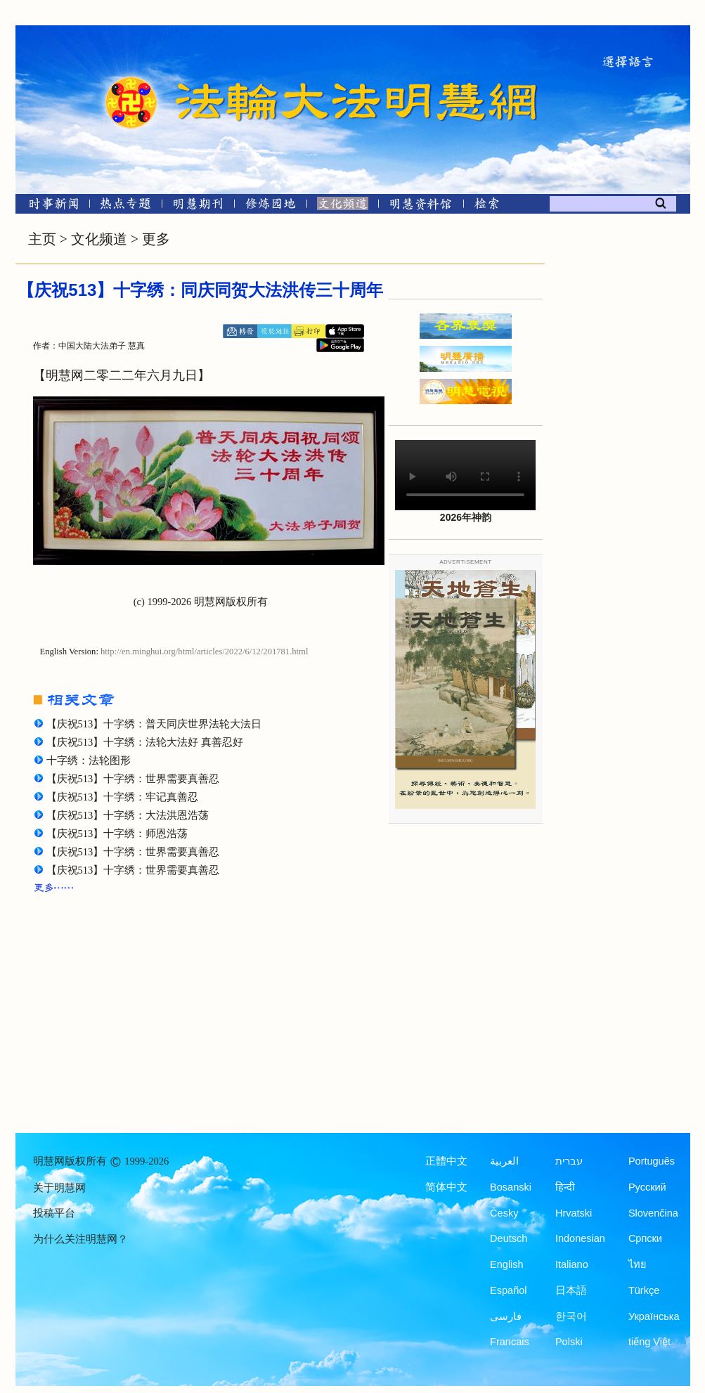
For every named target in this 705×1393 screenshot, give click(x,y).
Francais (509, 1341)
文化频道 (99, 239)
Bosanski (510, 1187)
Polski (569, 1341)
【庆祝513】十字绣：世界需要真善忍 (133, 778)
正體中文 (446, 1161)
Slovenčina (653, 1213)
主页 (42, 239)
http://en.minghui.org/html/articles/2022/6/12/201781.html (204, 651)
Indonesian (580, 1238)
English (507, 1264)
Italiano (571, 1264)
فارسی (506, 1316)
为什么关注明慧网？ (80, 1239)
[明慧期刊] (198, 206)
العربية (504, 1161)
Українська (654, 1316)
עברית (569, 1161)
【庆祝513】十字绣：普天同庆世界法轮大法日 (154, 724)
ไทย (637, 1264)
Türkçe (643, 1290)
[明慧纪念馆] (421, 206)
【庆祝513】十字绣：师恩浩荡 (117, 833)
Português (651, 1161)
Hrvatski (573, 1213)
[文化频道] (342, 206)
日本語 (571, 1290)
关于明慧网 (59, 1187)
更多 (156, 239)
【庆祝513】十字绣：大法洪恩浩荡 (127, 815)
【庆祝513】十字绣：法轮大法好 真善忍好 (144, 742)
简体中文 (446, 1187)
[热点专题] (125, 206)
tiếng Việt (649, 1341)
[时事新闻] (49, 206)
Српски (645, 1238)
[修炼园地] (270, 206)
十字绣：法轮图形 (88, 760)
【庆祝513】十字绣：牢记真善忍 (122, 797)
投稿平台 (54, 1213)
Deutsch (508, 1238)
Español (508, 1290)
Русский (647, 1187)
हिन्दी (565, 1187)
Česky (504, 1213)
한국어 (571, 1316)
